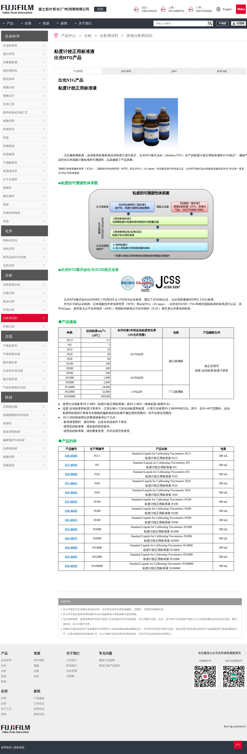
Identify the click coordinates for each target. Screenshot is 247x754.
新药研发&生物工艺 (15, 112)
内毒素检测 (10, 62)
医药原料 (8, 79)
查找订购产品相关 (109, 665)
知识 (36, 676)
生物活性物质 (11, 212)
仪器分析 (8, 293)
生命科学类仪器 (13, 370)
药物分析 (8, 326)
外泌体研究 (10, 45)
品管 (3, 703)
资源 (46, 23)
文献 (36, 670)
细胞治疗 (8, 95)
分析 (88, 36)
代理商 (70, 676)
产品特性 (78, 71)
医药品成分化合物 (14, 257)
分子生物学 (10, 179)
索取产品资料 (107, 660)
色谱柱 (7, 423)
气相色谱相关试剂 (14, 387)
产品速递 (39, 698)
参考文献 (222, 71)
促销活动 (39, 714)
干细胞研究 (10, 162)
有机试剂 (8, 248)
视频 (36, 665)
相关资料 (126, 71)
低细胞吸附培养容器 (16, 415)
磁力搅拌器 (10, 379)
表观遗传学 (10, 171)
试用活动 (39, 708)
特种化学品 (10, 240)
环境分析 (8, 309)
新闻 (64, 23)
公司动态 (39, 703)
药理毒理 (8, 154)
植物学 (7, 187)
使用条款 (6, 747)
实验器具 (8, 465)
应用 (28, 23)
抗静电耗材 (10, 448)
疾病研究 (8, 129)
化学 (3, 665)
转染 (6, 137)
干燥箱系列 (10, 345)
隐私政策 (19, 747)
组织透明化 (10, 70)
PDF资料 (39, 660)
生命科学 (6, 660)
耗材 (6, 204)
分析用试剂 (10, 318)
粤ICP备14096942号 (235, 726)
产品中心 (68, 36)
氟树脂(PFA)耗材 (14, 440)
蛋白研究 (8, 53)
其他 (6, 221)
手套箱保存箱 (11, 354)
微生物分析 (10, 362)
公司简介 (71, 660)
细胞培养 (8, 120)
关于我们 (85, 23)
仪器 (3, 676)
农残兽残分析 (11, 284)
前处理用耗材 (11, 431)
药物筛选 (8, 145)
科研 (3, 698)
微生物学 (8, 196)
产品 (10, 23)
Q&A (174, 71)
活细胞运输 (10, 406)
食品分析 (8, 301)
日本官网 (71, 670)
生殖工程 (8, 104)
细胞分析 (8, 87)
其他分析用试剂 (139, 36)
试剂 (100, 9)
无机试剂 (8, 265)
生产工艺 (6, 708)
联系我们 (71, 665)
